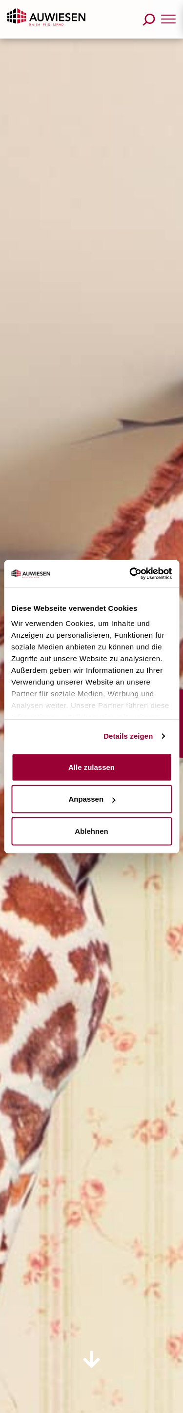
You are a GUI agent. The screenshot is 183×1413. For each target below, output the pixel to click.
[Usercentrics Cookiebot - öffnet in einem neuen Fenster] (130, 573)
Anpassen (91, 799)
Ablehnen (91, 831)
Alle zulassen (91, 767)
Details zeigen (128, 736)
